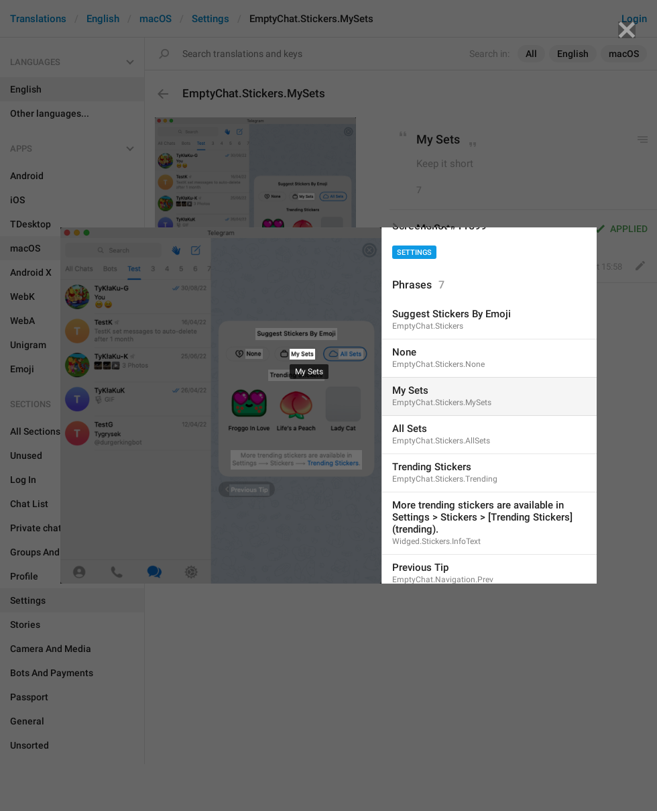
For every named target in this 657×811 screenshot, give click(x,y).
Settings (414, 252)
